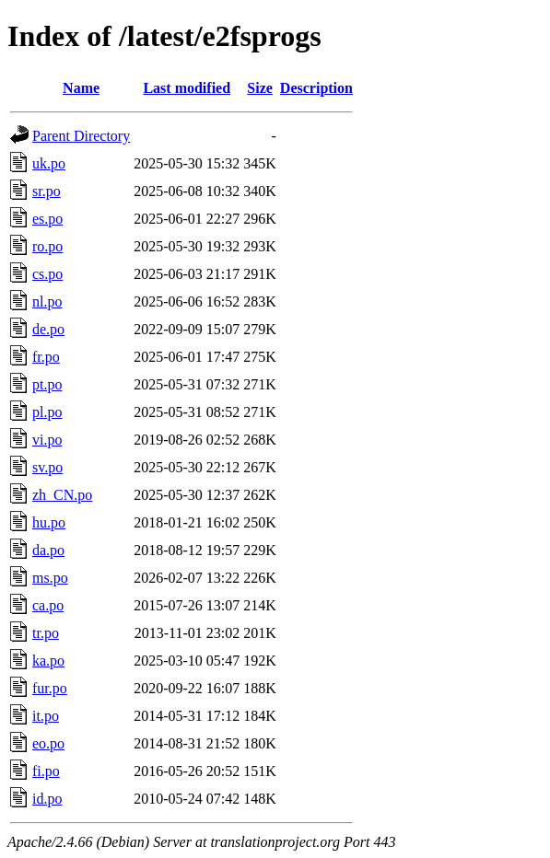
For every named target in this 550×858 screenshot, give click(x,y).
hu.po (48, 522)
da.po (48, 550)
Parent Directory (81, 136)
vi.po (47, 439)
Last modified (186, 88)
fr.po (46, 357)
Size (260, 88)
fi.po (46, 771)
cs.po (47, 274)
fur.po (49, 688)
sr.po (46, 191)
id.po (47, 798)
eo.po (48, 743)
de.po (48, 329)
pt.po (47, 384)
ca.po (48, 605)
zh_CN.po (62, 495)
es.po (47, 218)
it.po (45, 716)
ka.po (48, 660)
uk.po (48, 163)
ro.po (47, 246)
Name (81, 88)
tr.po (45, 633)
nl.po (47, 301)
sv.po (47, 467)
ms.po (50, 578)
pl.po (47, 412)
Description (316, 88)
